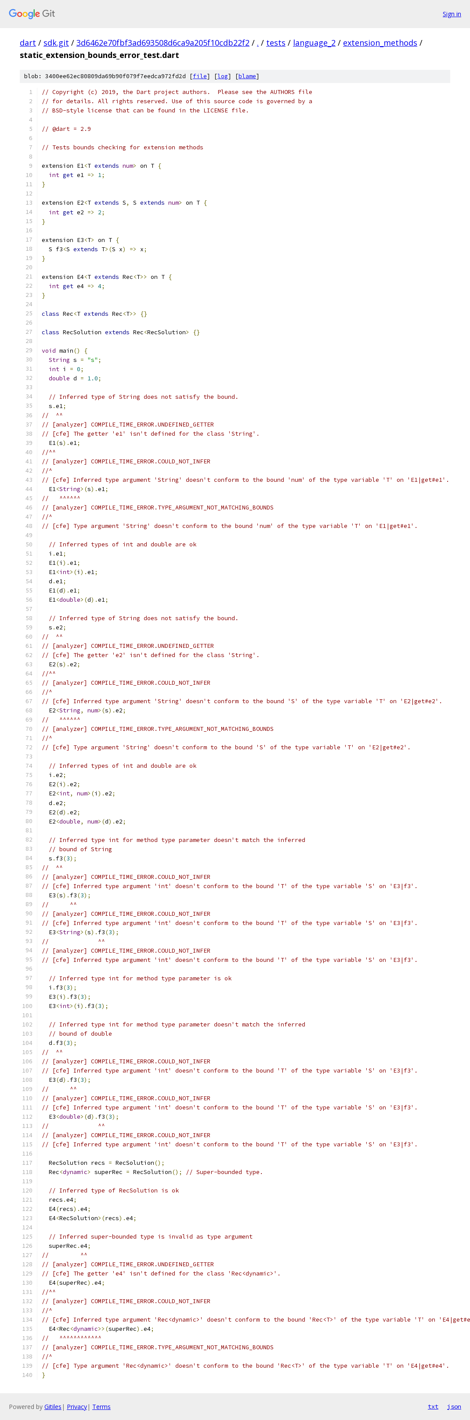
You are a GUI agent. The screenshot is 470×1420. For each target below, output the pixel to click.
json (454, 1406)
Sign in (452, 14)
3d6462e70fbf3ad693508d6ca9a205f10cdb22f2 (162, 42)
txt (433, 1406)
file (200, 76)
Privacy (77, 1406)
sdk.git (56, 42)
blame (247, 76)
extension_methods (380, 42)
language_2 (314, 42)
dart (28, 42)
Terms (101, 1406)
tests (276, 42)
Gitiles (52, 1406)
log (222, 76)
